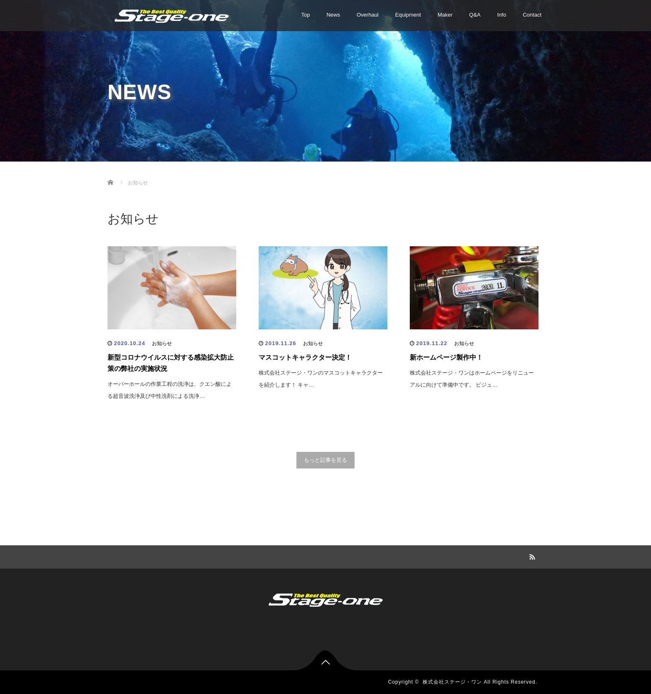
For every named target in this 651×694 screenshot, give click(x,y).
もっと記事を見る (325, 460)
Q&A (474, 15)
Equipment (408, 15)
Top (305, 15)
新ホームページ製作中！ (446, 357)
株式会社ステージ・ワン (452, 682)
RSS (531, 555)
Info (502, 15)
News (333, 15)
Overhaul (368, 15)
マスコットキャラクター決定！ (305, 357)
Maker (445, 15)
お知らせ (162, 343)
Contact (532, 15)
